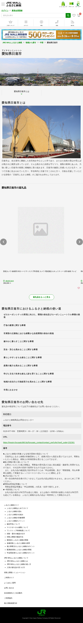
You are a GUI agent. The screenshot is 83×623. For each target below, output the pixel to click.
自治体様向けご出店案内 (13, 593)
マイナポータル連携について (17, 527)
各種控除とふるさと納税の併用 (18, 543)
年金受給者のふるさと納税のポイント (21, 553)
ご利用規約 (8, 598)
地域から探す (31, 43)
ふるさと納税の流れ (14, 511)
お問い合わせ (9, 588)
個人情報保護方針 (10, 603)
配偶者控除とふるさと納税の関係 (19, 550)
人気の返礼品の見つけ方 (16, 567)
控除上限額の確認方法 (15, 537)
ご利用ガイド (9, 578)
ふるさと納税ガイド (11, 505)
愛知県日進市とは (21, 91)
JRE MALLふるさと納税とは (17, 561)
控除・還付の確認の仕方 (16, 534)
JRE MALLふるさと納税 (12, 43)
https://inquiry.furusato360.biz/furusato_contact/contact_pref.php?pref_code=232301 (39, 442)
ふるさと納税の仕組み (15, 515)
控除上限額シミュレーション (14, 572)
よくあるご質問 (10, 583)
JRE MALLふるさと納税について (16, 558)
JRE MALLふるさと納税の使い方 (19, 564)
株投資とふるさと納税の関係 (17, 540)
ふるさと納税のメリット (16, 521)
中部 (41, 43)
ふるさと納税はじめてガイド (17, 508)
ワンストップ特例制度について (18, 531)
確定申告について (13, 524)
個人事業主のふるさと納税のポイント (21, 546)
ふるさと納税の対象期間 (16, 518)
